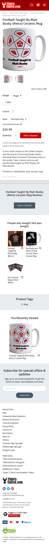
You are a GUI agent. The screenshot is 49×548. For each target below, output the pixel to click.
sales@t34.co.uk (9, 499)
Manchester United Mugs (19, 13)
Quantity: (7, 135)
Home (5, 13)
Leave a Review (24, 205)
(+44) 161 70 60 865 (10, 493)
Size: (5, 119)
